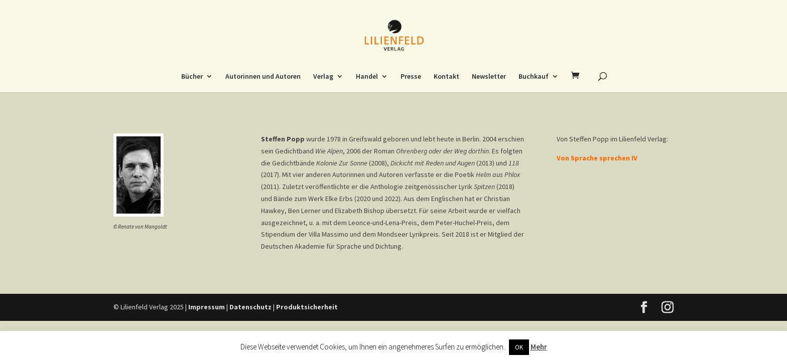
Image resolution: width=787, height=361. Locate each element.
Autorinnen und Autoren (263, 77)
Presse (411, 77)
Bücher (192, 77)
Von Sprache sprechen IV (597, 157)
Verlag (323, 77)
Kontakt (446, 77)
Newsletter (489, 77)
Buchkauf (533, 77)
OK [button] (519, 347)
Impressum (206, 306)
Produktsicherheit (307, 306)
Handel (367, 77)
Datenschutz (250, 306)
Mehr (539, 346)
